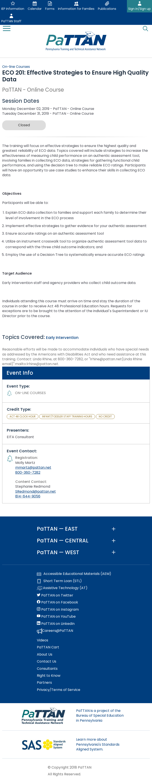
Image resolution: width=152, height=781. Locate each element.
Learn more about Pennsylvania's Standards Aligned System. (98, 744)
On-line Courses (16, 66)
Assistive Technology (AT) (62, 588)
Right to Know (48, 675)
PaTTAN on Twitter (55, 595)
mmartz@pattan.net (33, 467)
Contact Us (46, 661)
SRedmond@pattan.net (35, 491)
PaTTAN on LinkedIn (56, 623)
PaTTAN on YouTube (56, 616)
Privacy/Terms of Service (58, 689)
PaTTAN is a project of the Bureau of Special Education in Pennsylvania (100, 715)
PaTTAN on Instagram (58, 609)
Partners (44, 682)
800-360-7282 (27, 472)
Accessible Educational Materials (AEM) (74, 573)
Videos (42, 640)
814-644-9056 (27, 496)
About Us (44, 654)
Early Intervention (62, 337)
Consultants (47, 668)
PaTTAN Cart (48, 647)
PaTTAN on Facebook (57, 602)
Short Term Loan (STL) (59, 581)
